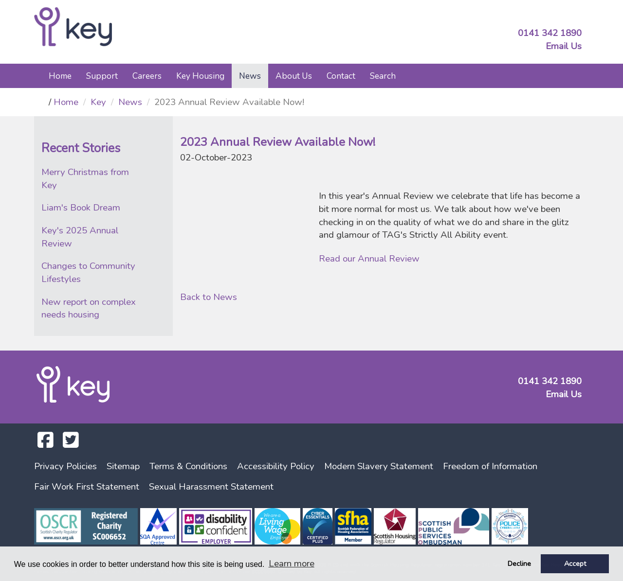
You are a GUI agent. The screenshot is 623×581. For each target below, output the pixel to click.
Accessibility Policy (275, 466)
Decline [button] (519, 563)
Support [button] (102, 76)
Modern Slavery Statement (378, 466)
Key (98, 102)
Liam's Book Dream (80, 207)
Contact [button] (341, 76)
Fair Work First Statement (86, 486)
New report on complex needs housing (88, 308)
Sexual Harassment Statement (211, 486)
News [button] (250, 76)
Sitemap (123, 466)
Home (60, 76)
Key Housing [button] (200, 76)
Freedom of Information (490, 466)
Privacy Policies (65, 466)
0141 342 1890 (550, 33)
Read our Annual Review (369, 258)
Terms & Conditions (188, 466)
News (130, 102)
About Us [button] (293, 76)
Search (383, 76)
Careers (147, 76)
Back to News (208, 297)
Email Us (564, 46)
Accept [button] (575, 563)
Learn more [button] (291, 563)
